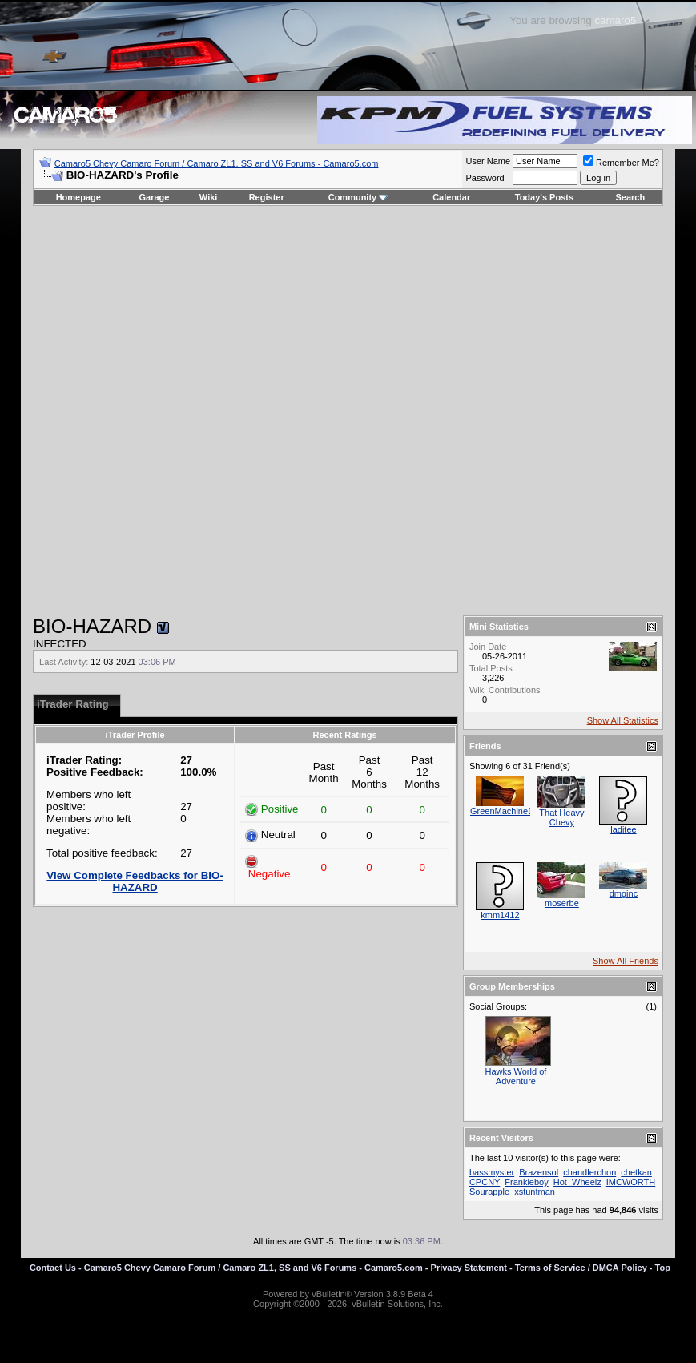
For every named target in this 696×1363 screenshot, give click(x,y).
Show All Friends (625, 961)
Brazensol (538, 1172)
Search (631, 197)
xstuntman (534, 1191)
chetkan (636, 1172)
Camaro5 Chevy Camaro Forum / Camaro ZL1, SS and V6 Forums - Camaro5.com (216, 163)
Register (266, 197)
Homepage (78, 197)
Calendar (451, 197)
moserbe (562, 903)
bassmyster (491, 1172)
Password (484, 178)
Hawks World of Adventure (516, 1076)
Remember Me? (621, 162)
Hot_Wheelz (577, 1182)
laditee (623, 829)
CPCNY (484, 1182)
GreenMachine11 (503, 811)
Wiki (208, 197)
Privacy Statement (469, 1267)
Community (358, 197)
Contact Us (53, 1267)
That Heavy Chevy (561, 817)
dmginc (624, 893)
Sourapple (489, 1191)
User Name (487, 161)
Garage (154, 197)
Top (662, 1267)
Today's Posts (544, 197)
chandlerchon (589, 1172)
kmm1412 (500, 915)
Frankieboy (526, 1182)
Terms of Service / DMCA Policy (581, 1267)
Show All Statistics (622, 720)
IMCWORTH (631, 1182)
